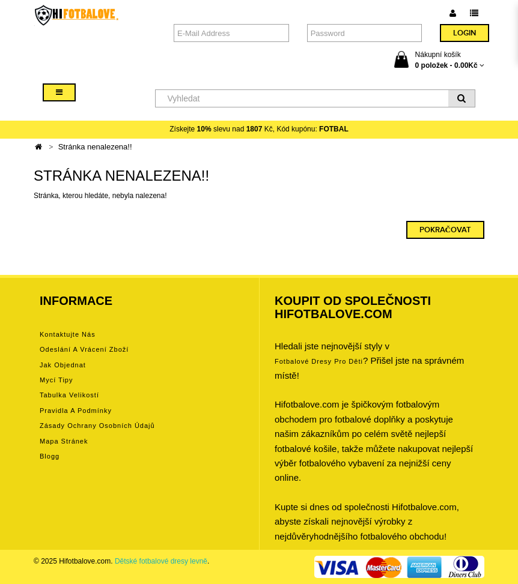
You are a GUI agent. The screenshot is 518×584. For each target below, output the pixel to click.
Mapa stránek (64, 441)
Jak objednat (63, 365)
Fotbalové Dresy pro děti (319, 361)
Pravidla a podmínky (76, 410)
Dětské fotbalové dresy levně (161, 561)
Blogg (49, 456)
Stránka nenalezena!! (95, 146)
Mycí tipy (56, 380)
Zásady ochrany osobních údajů (97, 425)
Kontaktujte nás (68, 334)
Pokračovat (445, 230)
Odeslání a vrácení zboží (84, 349)
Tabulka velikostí (69, 395)
